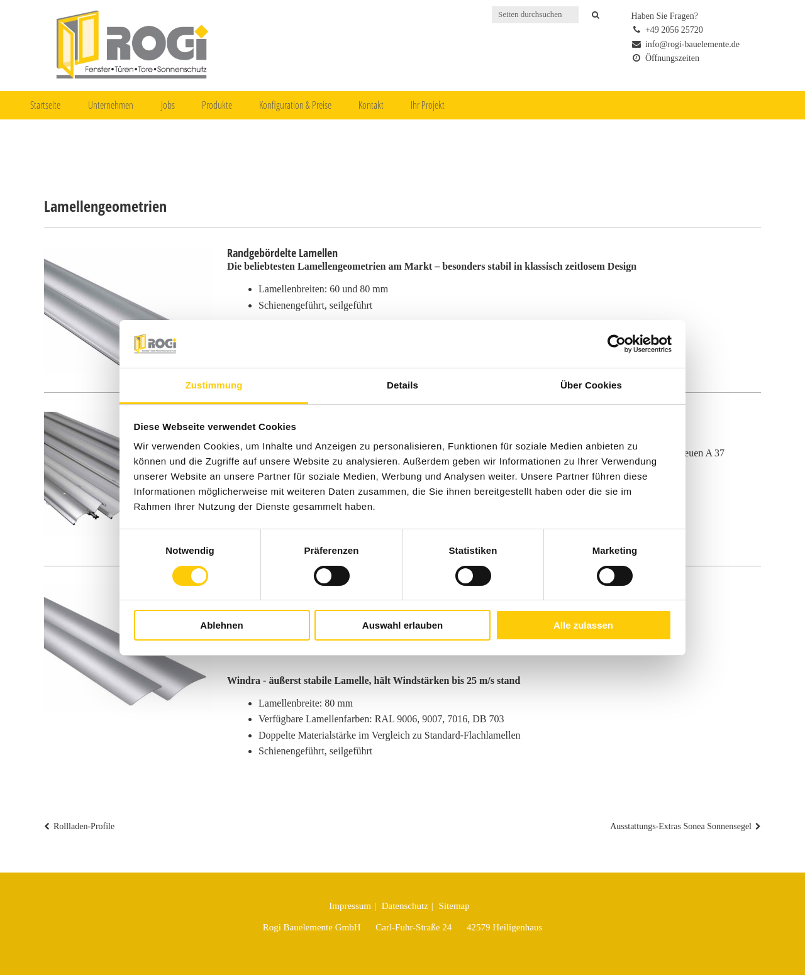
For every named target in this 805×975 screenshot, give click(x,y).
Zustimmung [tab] (214, 385)
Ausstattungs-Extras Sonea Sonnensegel (681, 826)
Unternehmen (110, 105)
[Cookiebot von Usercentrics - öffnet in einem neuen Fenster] (617, 343)
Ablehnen (221, 625)
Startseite (45, 105)
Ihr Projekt (428, 105)
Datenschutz (405, 906)
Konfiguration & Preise (295, 105)
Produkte (217, 105)
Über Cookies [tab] (591, 385)
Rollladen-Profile (83, 826)
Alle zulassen (583, 625)
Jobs (168, 105)
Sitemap (454, 906)
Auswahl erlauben (402, 625)
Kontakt (371, 105)
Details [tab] (402, 385)
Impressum (350, 906)
